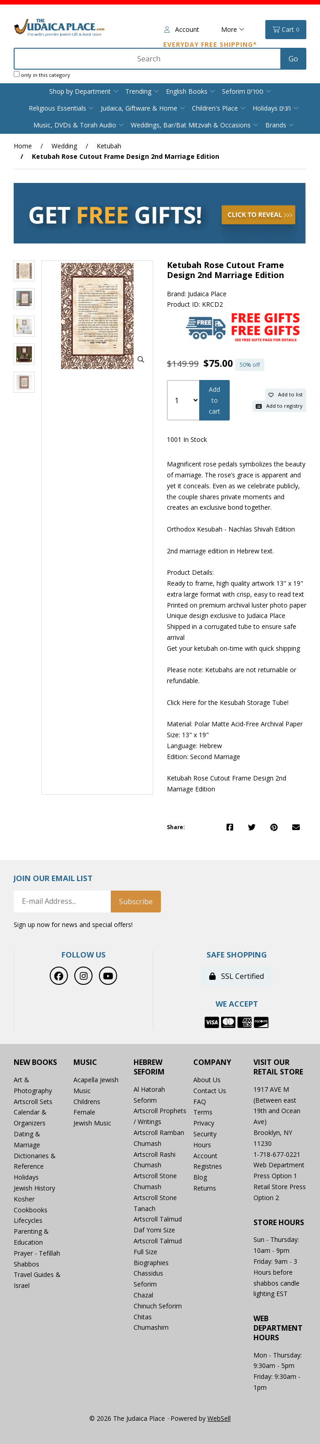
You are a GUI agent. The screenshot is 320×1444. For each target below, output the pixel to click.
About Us (207, 1079)
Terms (202, 1112)
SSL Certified (236, 976)
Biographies (151, 1262)
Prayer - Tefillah (37, 1253)
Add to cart (214, 400)
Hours (202, 1144)
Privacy (203, 1123)
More (232, 29)
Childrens (86, 1101)
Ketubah (109, 146)
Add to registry (279, 405)
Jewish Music (92, 1123)
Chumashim (151, 1327)
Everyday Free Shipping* (210, 44)
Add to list (285, 394)
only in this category (42, 74)
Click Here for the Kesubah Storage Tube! (228, 702)
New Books (35, 1062)
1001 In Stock (187, 439)
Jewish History (34, 1188)
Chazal (143, 1295)
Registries (207, 1166)
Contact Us (209, 1090)
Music (85, 1062)
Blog (200, 1177)
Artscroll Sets (33, 1101)
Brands (275, 125)
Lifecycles (28, 1220)
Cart (286, 29)
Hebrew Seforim (149, 1067)
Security (205, 1134)
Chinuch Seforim (158, 1306)
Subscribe (136, 902)
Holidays (26, 1177)
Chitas (143, 1316)
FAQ (199, 1101)
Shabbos (26, 1264)
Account (181, 29)
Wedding (64, 146)
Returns (204, 1188)
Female (84, 1112)
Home (23, 146)
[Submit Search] (293, 59)
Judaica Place (207, 293)
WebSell (219, 1418)
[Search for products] (148, 59)
